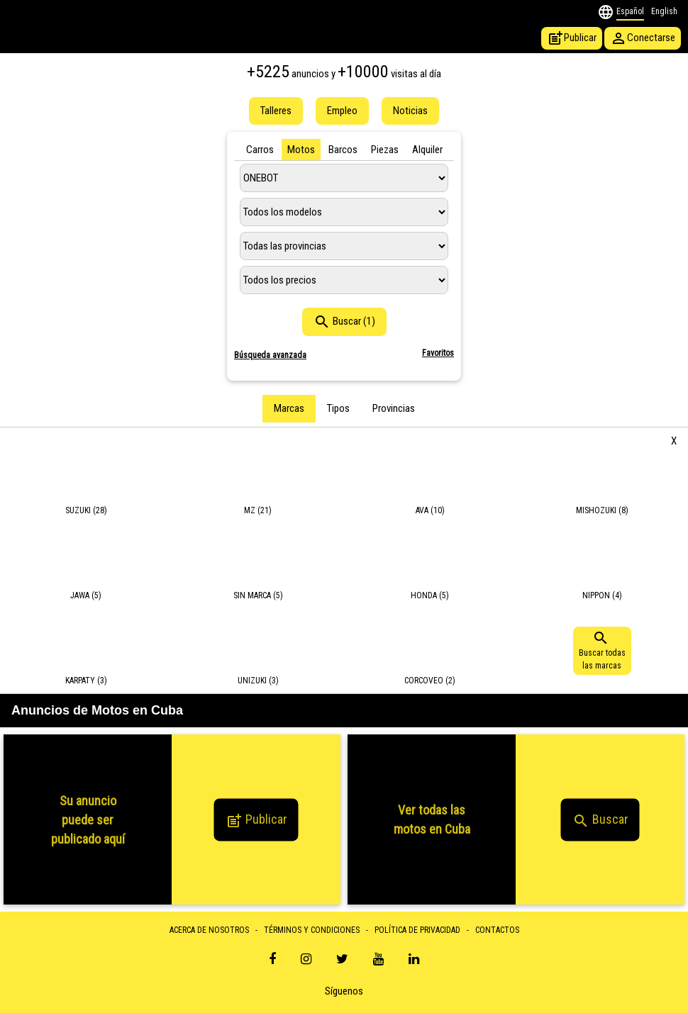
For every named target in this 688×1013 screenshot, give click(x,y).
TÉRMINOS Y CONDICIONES (312, 930)
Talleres (276, 110)
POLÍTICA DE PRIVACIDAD (417, 930)
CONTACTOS (497, 930)
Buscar (600, 820)
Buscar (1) (344, 321)
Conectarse (642, 38)
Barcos (342, 149)
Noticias (410, 110)
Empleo (342, 110)
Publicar (572, 38)
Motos (301, 149)
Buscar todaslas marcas (602, 650)
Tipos (338, 408)
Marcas (289, 408)
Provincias (393, 408)
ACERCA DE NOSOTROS (209, 930)
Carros (260, 149)
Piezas (385, 149)
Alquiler (427, 149)
